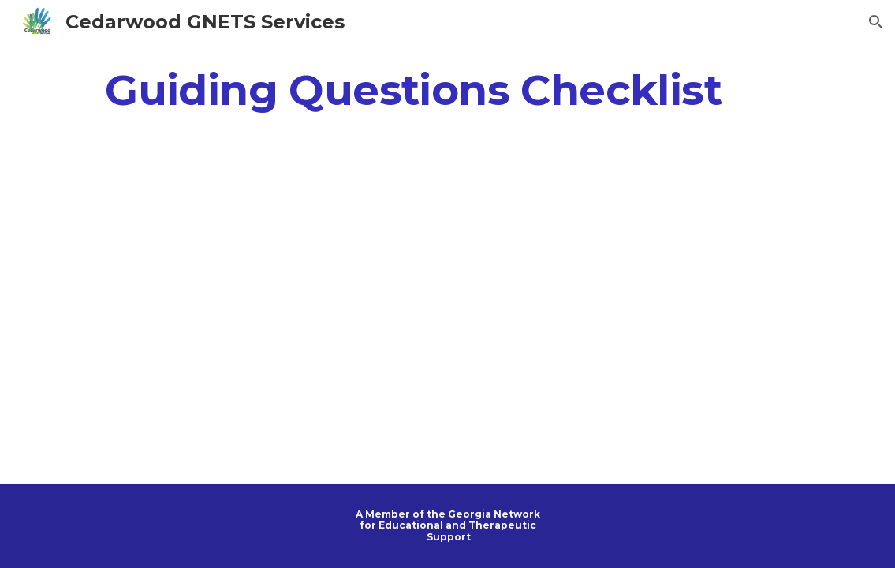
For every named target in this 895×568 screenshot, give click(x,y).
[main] (413, 89)
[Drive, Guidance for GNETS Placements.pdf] (448, 306)
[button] (876, 22)
